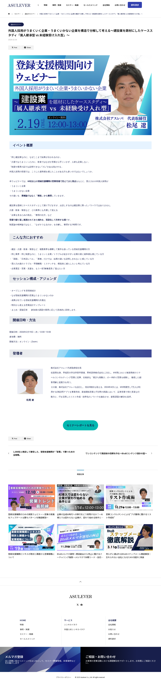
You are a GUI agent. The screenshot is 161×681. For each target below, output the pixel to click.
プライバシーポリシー (63, 677)
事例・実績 (24, 629)
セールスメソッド (27, 638)
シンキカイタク (70, 624)
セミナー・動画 (26, 634)
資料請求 (112, 638)
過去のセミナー (16, 24)
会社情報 (112, 624)
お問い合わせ (113, 634)
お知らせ (112, 629)
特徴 (22, 624)
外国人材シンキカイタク (74, 629)
